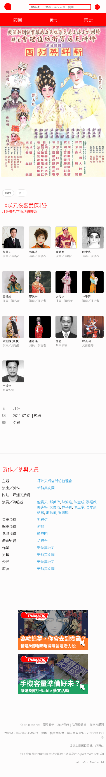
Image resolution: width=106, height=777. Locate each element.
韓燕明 (86, 341)
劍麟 (40, 512)
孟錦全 (7, 386)
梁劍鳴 (63, 512)
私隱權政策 (79, 724)
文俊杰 (60, 296)
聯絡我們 (63, 724)
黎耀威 (7, 296)
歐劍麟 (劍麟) (11, 341)
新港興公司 (46, 547)
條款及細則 (97, 724)
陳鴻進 (60, 252)
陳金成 (86, 252)
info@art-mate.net (86, 754)
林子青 (86, 296)
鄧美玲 (33, 252)
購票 (52, 19)
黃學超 (91, 507)
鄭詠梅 (33, 296)
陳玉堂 (79, 507)
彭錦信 (42, 519)
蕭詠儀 (33, 341)
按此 (101, 745)
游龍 (58, 341)
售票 (88, 19)
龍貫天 (7, 252)
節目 (17, 19)
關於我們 (48, 724)
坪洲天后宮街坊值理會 (19, 211)
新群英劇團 (46, 487)
